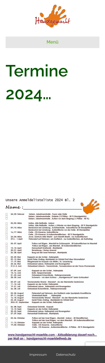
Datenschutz (65, 355)
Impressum (38, 355)
